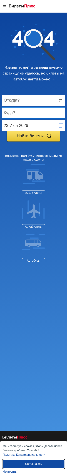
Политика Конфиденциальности (24, 454)
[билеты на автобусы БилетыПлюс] (15, 437)
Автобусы (33, 260)
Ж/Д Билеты (33, 192)
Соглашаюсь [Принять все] (33, 463)
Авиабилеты (33, 226)
